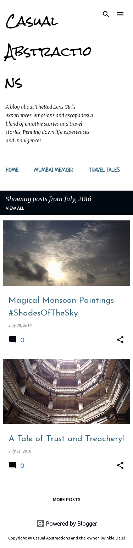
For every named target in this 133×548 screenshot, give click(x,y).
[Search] (106, 14)
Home (12, 171)
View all (15, 208)
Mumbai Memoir (53, 171)
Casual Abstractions (49, 51)
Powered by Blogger (66, 523)
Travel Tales (104, 171)
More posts (67, 499)
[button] (120, 340)
